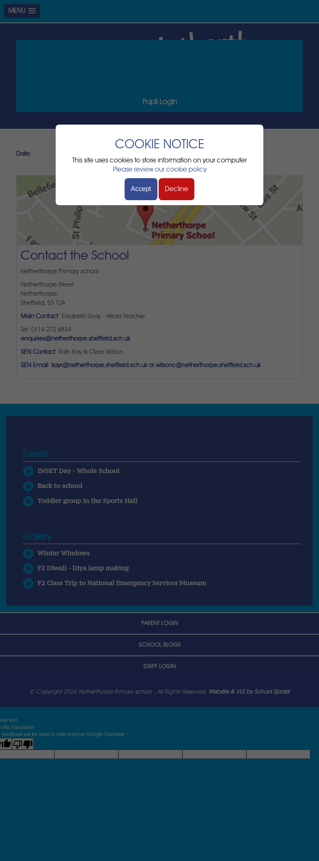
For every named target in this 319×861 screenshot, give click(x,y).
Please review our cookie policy (159, 169)
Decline (176, 189)
